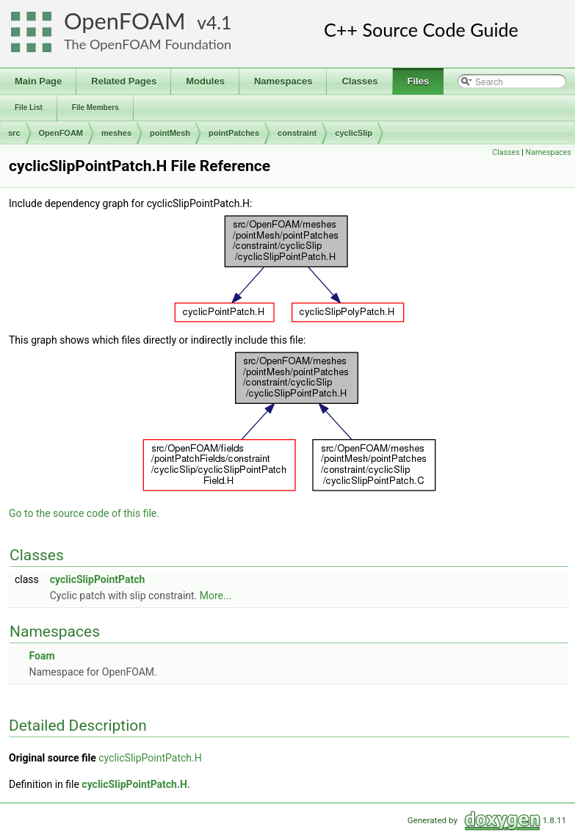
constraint (297, 133)
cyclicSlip (353, 133)
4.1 (218, 22)
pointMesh (170, 133)
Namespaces (548, 152)
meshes (116, 133)
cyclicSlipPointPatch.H (149, 758)
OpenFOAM (125, 21)
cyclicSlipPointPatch (97, 579)
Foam (41, 656)
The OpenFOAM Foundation (147, 44)
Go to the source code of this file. (84, 513)
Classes (505, 152)
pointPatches (234, 133)
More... (215, 595)
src (14, 133)
